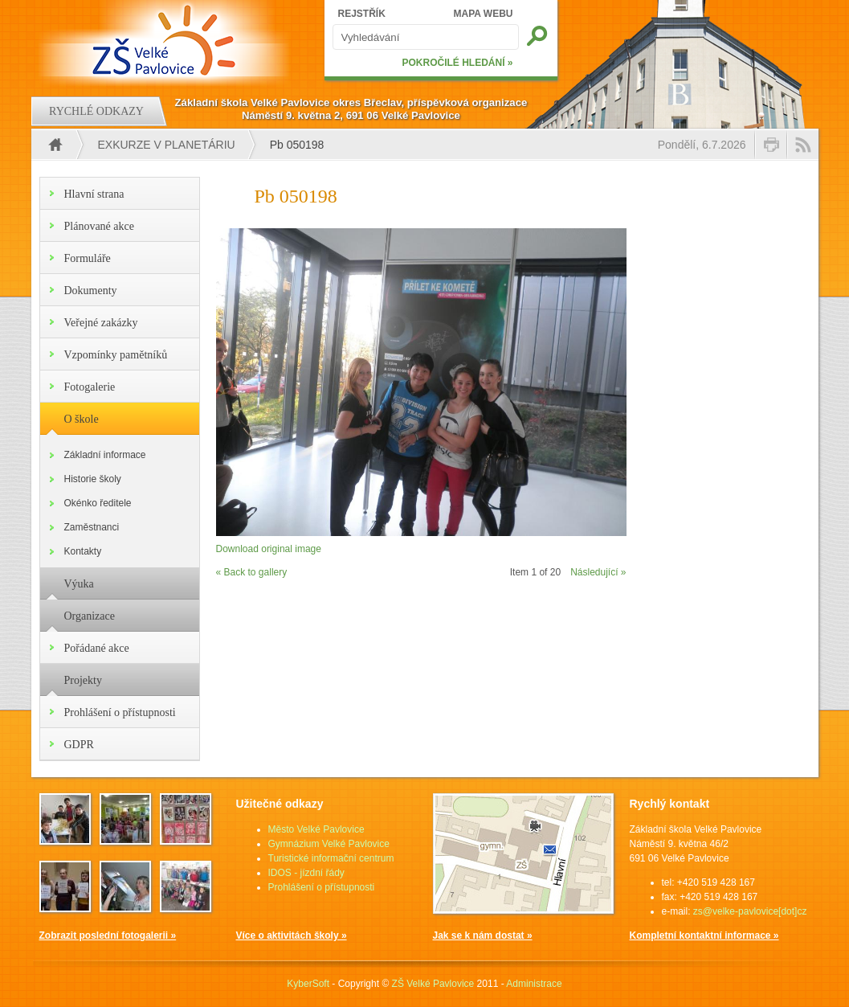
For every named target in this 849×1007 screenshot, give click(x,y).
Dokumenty (90, 290)
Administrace (533, 983)
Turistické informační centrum (331, 858)
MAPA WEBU (483, 13)
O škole (81, 419)
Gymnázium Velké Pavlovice (329, 843)
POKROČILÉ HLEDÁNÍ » (457, 62)
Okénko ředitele (98, 503)
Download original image (268, 549)
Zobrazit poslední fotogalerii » (108, 935)
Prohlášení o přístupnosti (120, 712)
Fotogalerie (90, 387)
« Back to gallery (252, 572)
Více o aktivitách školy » (291, 935)
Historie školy (92, 479)
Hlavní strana (94, 194)
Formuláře (87, 258)
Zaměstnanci (92, 527)
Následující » (598, 572)
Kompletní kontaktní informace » (704, 935)
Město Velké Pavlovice (316, 829)
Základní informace (105, 455)
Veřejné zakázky (101, 323)
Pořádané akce (96, 648)
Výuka (79, 584)
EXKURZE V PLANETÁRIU (166, 144)
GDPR (79, 745)
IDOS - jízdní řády (306, 872)
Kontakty (83, 551)
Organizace (89, 616)
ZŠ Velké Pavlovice (433, 983)
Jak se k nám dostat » (483, 935)
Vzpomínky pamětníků (116, 355)
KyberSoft (308, 983)
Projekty (83, 680)
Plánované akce (99, 226)
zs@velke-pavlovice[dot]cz (750, 911)
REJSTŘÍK (362, 13)
